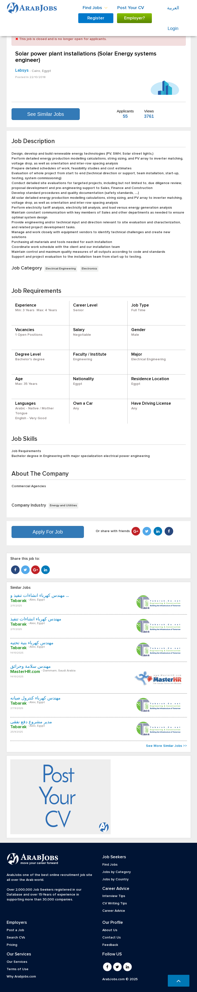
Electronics (89, 268)
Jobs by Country (115, 879)
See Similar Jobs (45, 114)
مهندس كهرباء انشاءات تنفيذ (35, 619)
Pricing (12, 945)
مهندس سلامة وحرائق (30, 666)
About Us (109, 930)
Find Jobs (110, 864)
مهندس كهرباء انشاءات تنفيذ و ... (39, 595)
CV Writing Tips (114, 903)
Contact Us (111, 937)
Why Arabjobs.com (21, 976)
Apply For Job (48, 532)
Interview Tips (113, 896)
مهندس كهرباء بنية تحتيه (31, 643)
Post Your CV (130, 8)
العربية (173, 7)
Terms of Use (17, 969)
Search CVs (16, 937)
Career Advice (113, 910)
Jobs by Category (116, 872)
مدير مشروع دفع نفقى (31, 722)
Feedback (110, 945)
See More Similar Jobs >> (166, 746)
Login (173, 28)
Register (95, 18)
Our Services (17, 962)
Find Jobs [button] (95, 8)
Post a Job (15, 930)
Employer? (134, 18)
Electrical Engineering (61, 268)
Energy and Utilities (63, 505)
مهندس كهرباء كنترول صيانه (35, 698)
